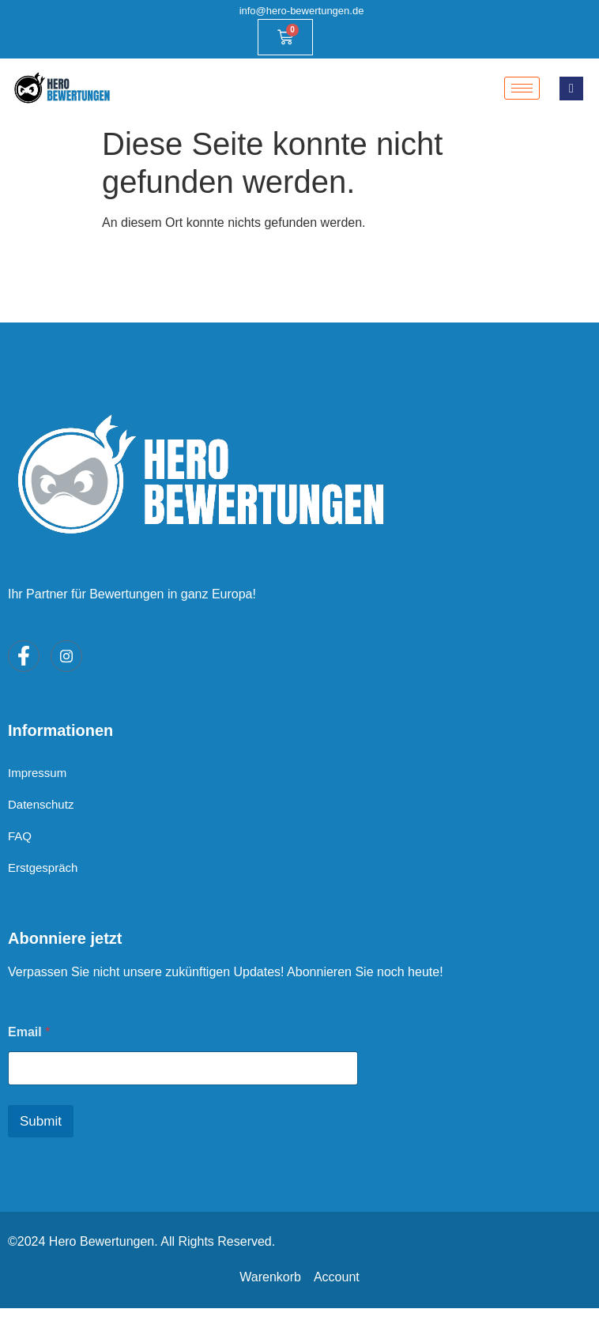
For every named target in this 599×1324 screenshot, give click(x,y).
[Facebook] (24, 656)
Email (29, 1032)
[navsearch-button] (571, 88)
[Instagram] (66, 656)
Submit (41, 1121)
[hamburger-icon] (522, 88)
